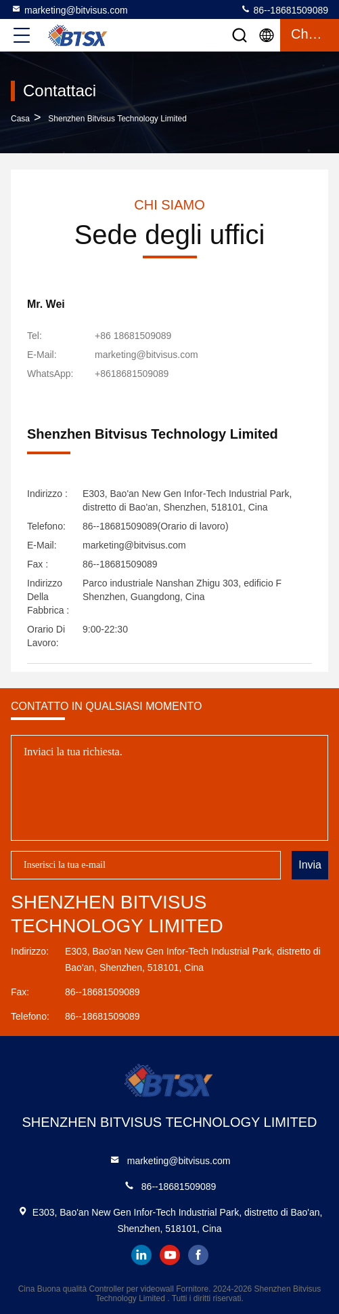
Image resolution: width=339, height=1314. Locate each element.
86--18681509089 (284, 9)
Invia (309, 865)
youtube (170, 1255)
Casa (20, 118)
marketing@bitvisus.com (69, 9)
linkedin (141, 1255)
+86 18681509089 (133, 335)
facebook (198, 1255)
